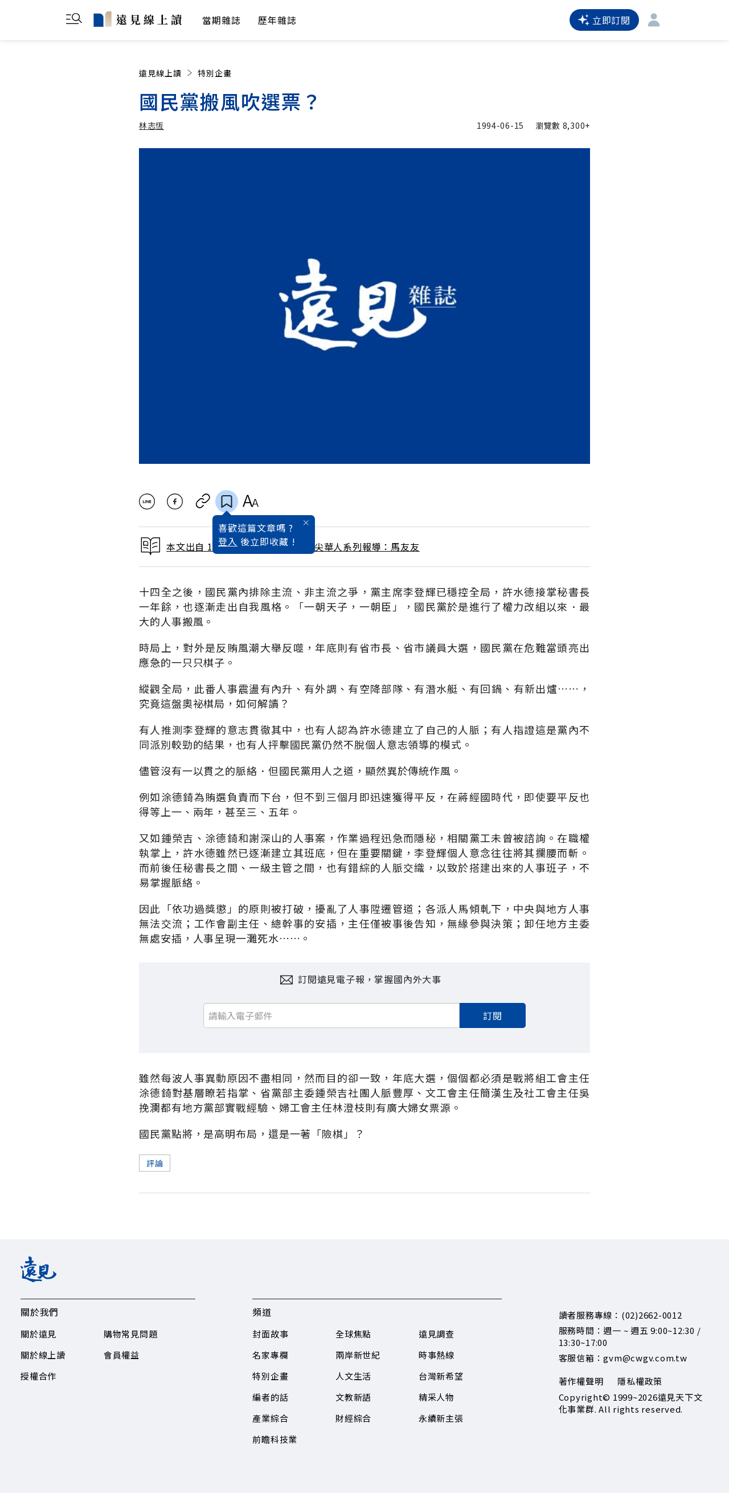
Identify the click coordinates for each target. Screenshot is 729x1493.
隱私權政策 (639, 1381)
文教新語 (353, 1397)
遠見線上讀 (166, 73)
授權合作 (38, 1376)
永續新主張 (441, 1418)
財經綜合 (353, 1418)
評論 (154, 1163)
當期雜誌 (221, 20)
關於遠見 (38, 1334)
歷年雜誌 (277, 20)
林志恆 (151, 125)
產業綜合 (270, 1418)
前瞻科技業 (274, 1439)
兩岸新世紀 (357, 1355)
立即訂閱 (604, 20)
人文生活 (353, 1376)
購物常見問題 (131, 1334)
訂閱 (492, 1015)
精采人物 (436, 1397)
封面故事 (270, 1334)
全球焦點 (353, 1334)
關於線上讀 (43, 1355)
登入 (227, 541)
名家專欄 (270, 1355)
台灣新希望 (441, 1376)
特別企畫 (215, 73)
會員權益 (122, 1355)
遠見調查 (436, 1334)
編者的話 (270, 1397)
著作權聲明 (581, 1381)
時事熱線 (436, 1355)
